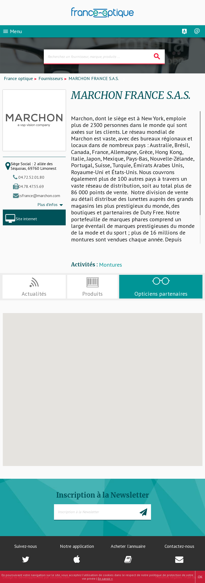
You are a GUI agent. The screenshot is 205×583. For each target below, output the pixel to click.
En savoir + (105, 578)
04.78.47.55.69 (31, 186)
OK (200, 577)
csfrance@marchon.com (39, 195)
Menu (12, 31)
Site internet (26, 218)
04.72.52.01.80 (31, 177)
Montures (110, 265)
